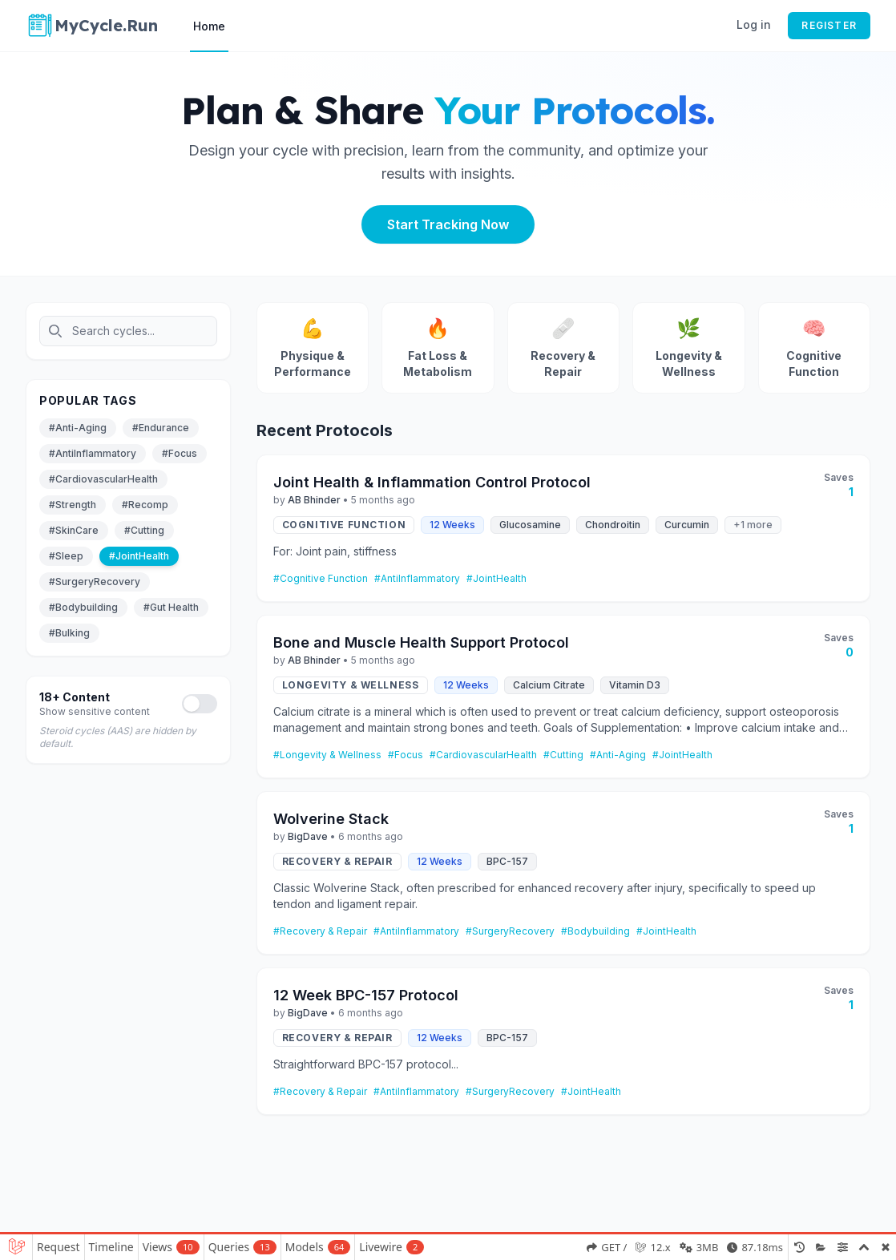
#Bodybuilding (83, 607)
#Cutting (144, 530)
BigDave (308, 836)
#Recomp (145, 505)
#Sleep (66, 556)
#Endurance (160, 428)
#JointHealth (139, 556)
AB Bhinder (314, 500)
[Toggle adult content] (199, 703)
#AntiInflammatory (92, 453)
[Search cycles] (128, 331)
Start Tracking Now (448, 224)
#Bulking (69, 633)
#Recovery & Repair (320, 931)
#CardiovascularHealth (103, 479)
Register (829, 25)
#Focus (179, 453)
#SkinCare (74, 530)
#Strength (72, 505)
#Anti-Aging (78, 428)
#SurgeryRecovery (94, 581)
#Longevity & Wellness (327, 755)
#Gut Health (171, 607)
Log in (754, 24)
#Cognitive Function (320, 578)
